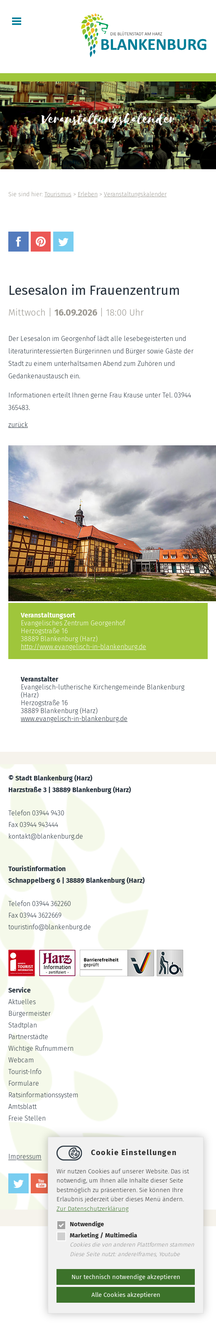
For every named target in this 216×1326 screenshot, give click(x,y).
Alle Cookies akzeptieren (125, 1295)
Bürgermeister (29, 1013)
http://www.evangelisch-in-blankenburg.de (83, 647)
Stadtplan (22, 1025)
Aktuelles (22, 1002)
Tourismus (57, 194)
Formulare (23, 1083)
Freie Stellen (27, 1118)
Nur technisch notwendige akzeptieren (125, 1277)
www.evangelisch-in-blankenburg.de (74, 719)
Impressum (25, 1157)
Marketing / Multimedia (96, 1235)
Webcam (21, 1060)
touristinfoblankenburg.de (49, 927)
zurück (18, 425)
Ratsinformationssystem (43, 1095)
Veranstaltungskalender (135, 194)
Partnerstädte (28, 1037)
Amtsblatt (22, 1107)
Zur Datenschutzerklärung (92, 1208)
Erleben (88, 194)
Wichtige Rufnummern (41, 1048)
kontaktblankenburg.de (45, 836)
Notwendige (80, 1224)
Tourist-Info (25, 1072)
